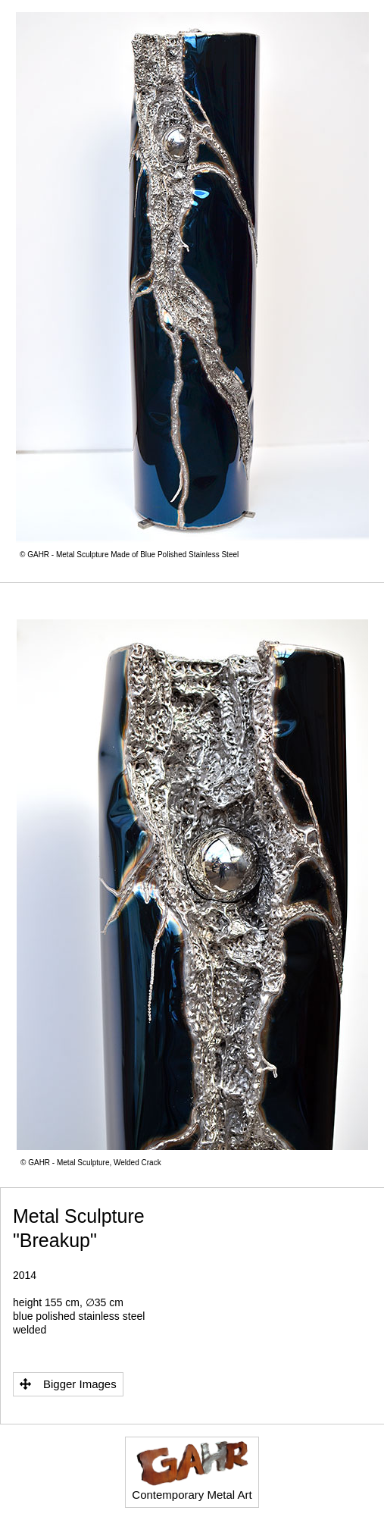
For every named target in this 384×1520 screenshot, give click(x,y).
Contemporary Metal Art (191, 1470)
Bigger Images (68, 1383)
